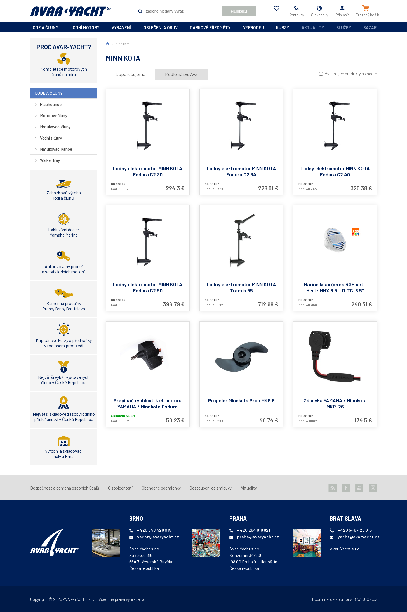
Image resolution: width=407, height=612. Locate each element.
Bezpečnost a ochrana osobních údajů (64, 487)
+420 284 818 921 (253, 530)
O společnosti (120, 487)
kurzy (282, 27)
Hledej (238, 11)
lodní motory (84, 27)
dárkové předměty (210, 27)
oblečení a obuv (160, 27)
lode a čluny (44, 27)
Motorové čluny (53, 115)
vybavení (121, 27)
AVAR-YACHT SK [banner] (70, 11)
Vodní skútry (51, 137)
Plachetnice (51, 104)
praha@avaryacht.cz (258, 536)
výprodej (253, 27)
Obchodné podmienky (161, 487)
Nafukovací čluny (55, 126)
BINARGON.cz (365, 599)
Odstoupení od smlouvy (211, 487)
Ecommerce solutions (332, 599)
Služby (343, 27)
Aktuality (313, 27)
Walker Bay (50, 160)
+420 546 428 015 (154, 530)
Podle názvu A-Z (181, 74)
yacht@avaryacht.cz (158, 536)
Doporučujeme (130, 74)
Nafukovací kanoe (56, 149)
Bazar (370, 27)
